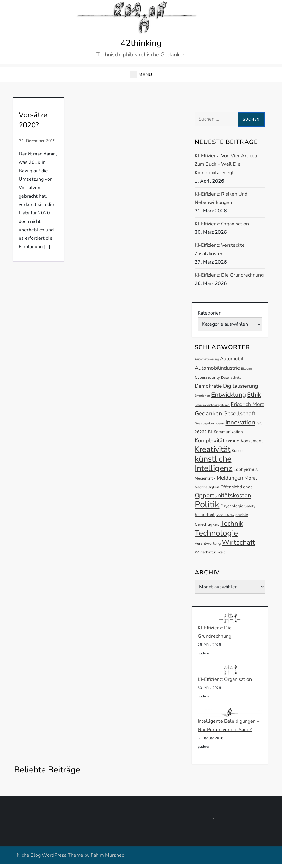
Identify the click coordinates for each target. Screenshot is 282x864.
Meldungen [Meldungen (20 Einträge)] (230, 477)
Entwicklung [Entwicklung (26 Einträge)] (228, 394)
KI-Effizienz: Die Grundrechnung (229, 275)
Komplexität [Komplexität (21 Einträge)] (209, 440)
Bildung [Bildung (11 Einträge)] (246, 368)
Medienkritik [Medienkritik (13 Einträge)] (205, 478)
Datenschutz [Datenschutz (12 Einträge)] (231, 377)
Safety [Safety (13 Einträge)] (249, 506)
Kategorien (209, 313)
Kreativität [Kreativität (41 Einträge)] (212, 449)
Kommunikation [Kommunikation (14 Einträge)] (228, 432)
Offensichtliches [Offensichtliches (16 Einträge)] (236, 487)
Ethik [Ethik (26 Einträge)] (254, 394)
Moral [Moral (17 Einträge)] (250, 478)
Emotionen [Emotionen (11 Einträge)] (202, 395)
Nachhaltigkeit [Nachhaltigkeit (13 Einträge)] (207, 487)
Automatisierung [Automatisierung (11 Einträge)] (207, 359)
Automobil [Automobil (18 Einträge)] (231, 358)
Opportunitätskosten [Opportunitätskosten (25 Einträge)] (223, 495)
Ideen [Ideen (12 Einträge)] (219, 423)
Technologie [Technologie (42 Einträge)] (216, 532)
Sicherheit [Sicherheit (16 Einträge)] (205, 515)
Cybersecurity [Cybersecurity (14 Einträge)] (207, 377)
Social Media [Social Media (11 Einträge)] (225, 515)
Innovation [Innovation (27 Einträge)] (240, 422)
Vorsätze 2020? (33, 120)
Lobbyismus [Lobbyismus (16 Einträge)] (245, 469)
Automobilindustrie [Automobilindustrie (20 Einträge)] (217, 367)
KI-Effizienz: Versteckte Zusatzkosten (220, 249)
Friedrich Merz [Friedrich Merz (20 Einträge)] (247, 404)
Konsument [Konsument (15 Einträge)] (252, 441)
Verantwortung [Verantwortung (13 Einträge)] (208, 543)
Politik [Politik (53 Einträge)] (207, 504)
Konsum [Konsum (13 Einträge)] (233, 440)
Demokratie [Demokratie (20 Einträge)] (208, 386)
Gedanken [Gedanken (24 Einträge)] (208, 413)
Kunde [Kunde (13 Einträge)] (237, 450)
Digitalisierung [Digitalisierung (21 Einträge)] (240, 386)
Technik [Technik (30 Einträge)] (231, 523)
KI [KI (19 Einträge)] (210, 431)
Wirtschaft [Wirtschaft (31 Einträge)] (238, 542)
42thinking (141, 43)
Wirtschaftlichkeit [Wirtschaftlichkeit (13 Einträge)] (210, 552)
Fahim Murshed (107, 855)
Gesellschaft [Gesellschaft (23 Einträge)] (239, 414)
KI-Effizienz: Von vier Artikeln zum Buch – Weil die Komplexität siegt (227, 164)
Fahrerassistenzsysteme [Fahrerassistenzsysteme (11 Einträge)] (212, 405)
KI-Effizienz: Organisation (222, 224)
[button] (141, 74)
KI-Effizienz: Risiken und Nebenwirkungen (221, 198)
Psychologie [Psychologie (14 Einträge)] (232, 506)
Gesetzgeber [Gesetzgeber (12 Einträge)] (204, 423)
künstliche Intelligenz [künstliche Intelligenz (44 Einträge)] (213, 463)
